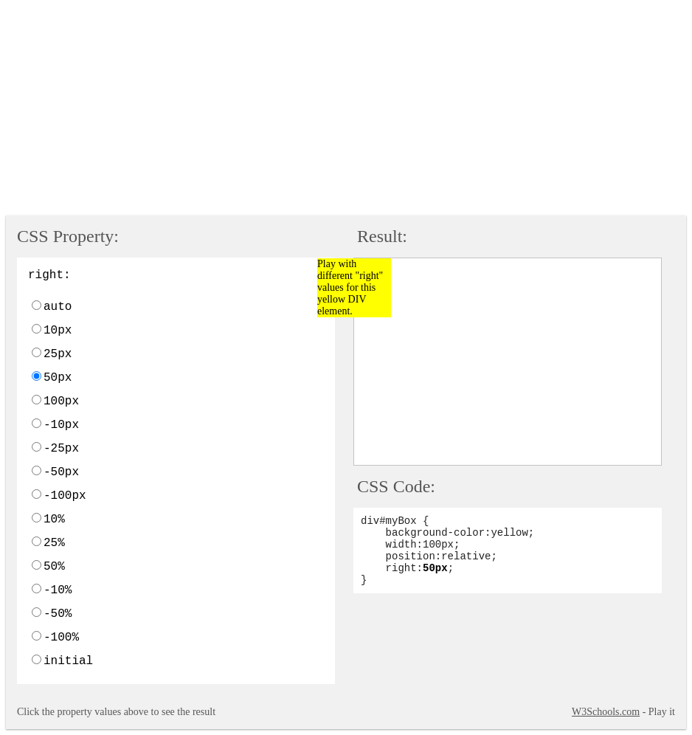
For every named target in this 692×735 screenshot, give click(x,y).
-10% (58, 590)
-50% (58, 614)
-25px (61, 448)
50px (58, 377)
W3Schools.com (606, 711)
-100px (65, 496)
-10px (61, 425)
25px (58, 354)
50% (54, 566)
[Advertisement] (349, 109)
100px (61, 401)
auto (58, 307)
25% (54, 543)
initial (68, 661)
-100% (61, 637)
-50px (61, 472)
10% (54, 519)
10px (58, 330)
